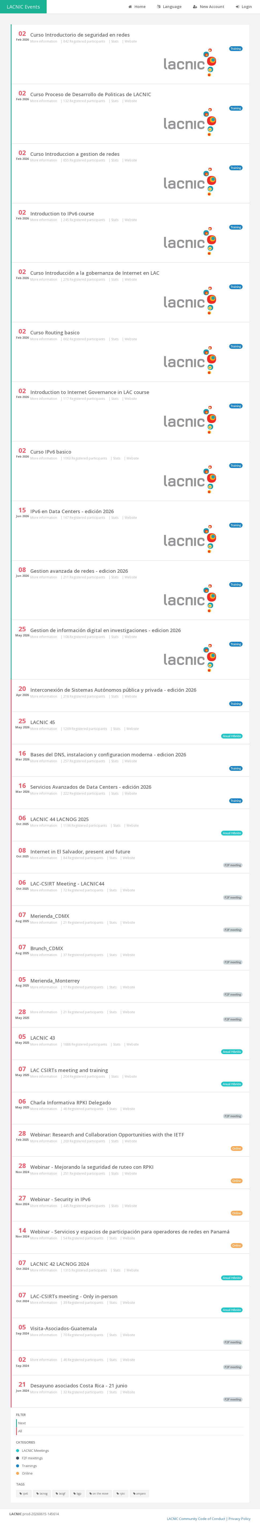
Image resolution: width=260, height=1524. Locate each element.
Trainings (26, 1465)
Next (22, 1423)
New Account (208, 6)
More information (44, 41)
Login (244, 6)
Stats (115, 41)
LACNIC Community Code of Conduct (196, 1518)
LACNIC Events (23, 6)
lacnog (41, 1493)
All (20, 1431)
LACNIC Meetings (32, 1450)
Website (131, 41)
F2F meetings (29, 1458)
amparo (139, 1493)
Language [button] (169, 6)
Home (137, 6)
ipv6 (24, 1493)
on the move (99, 1493)
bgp (77, 1493)
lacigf (60, 1493)
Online (24, 1473)
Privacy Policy (240, 1518)
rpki (121, 1493)
